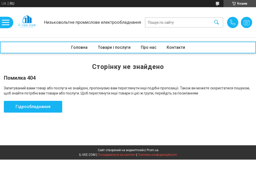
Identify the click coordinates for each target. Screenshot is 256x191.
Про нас (148, 47)
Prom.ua (152, 150)
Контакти (176, 47)
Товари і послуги (114, 47)
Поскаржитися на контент (116, 155)
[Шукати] (216, 22)
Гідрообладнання (33, 106)
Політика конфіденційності (157, 155)
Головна (79, 47)
